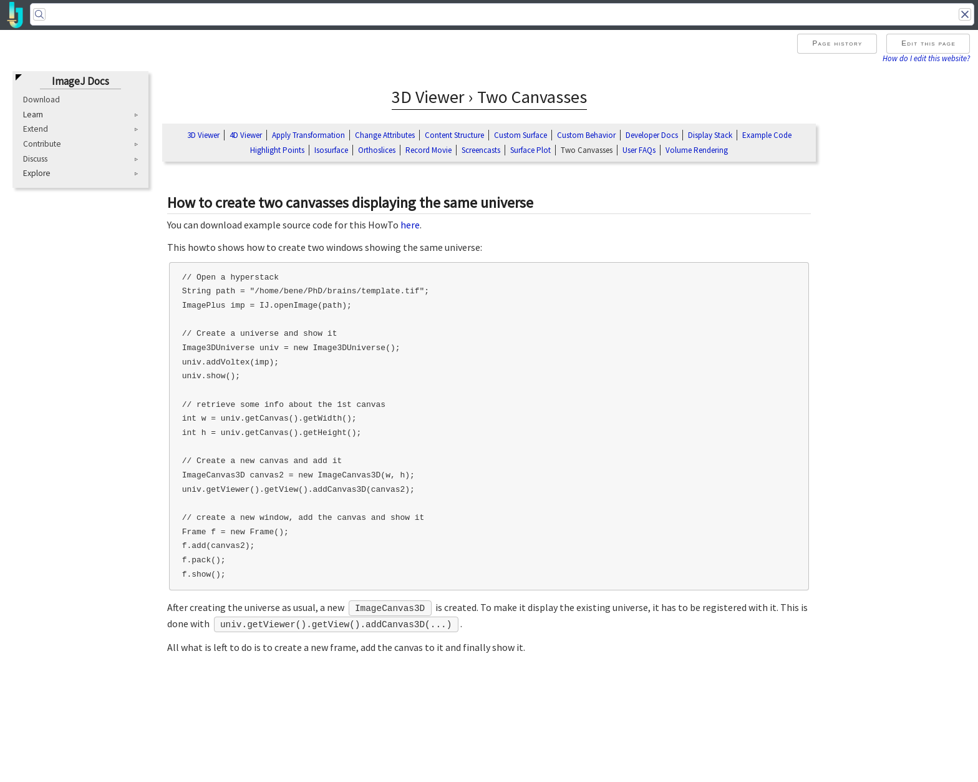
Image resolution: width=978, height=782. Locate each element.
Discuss (35, 159)
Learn (33, 114)
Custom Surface (520, 135)
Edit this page (928, 43)
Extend (35, 129)
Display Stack (710, 135)
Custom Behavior (586, 135)
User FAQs (639, 150)
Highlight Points (277, 150)
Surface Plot (530, 150)
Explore (37, 173)
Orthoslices (376, 150)
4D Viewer (246, 135)
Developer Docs (652, 135)
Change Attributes (385, 135)
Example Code (767, 135)
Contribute (42, 144)
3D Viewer (203, 135)
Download (41, 99)
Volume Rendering (697, 150)
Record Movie (428, 150)
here (410, 224)
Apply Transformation (308, 135)
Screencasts (481, 150)
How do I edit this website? (926, 58)
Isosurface (331, 150)
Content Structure (454, 135)
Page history (837, 43)
